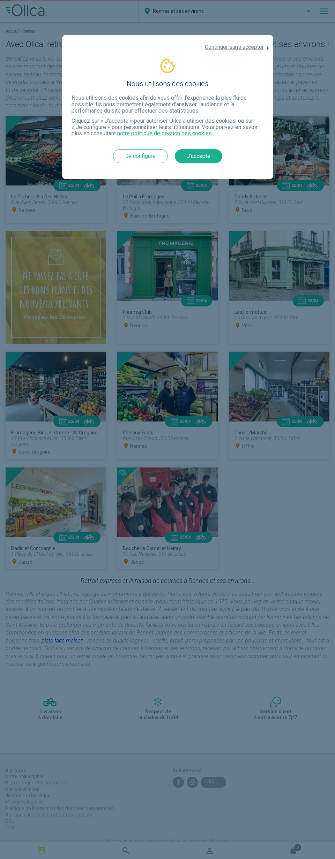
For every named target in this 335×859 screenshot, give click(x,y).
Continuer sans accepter (234, 47)
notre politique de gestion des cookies (164, 133)
